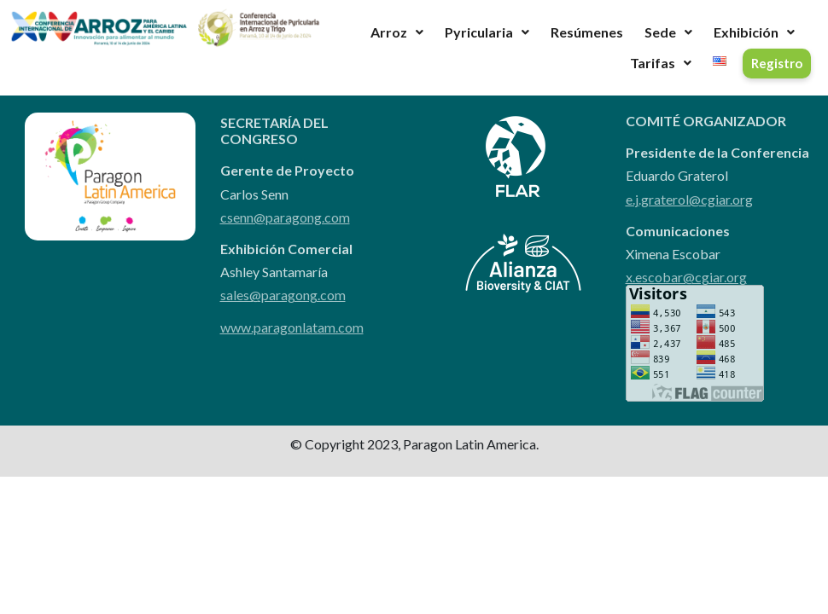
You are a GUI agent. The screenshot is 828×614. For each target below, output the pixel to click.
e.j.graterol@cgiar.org (689, 199)
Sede (668, 32)
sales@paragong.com (283, 295)
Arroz (396, 32)
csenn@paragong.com (285, 217)
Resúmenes (587, 32)
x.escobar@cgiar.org (686, 277)
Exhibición (754, 32)
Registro (776, 63)
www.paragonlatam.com (292, 327)
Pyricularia (487, 32)
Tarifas (660, 63)
